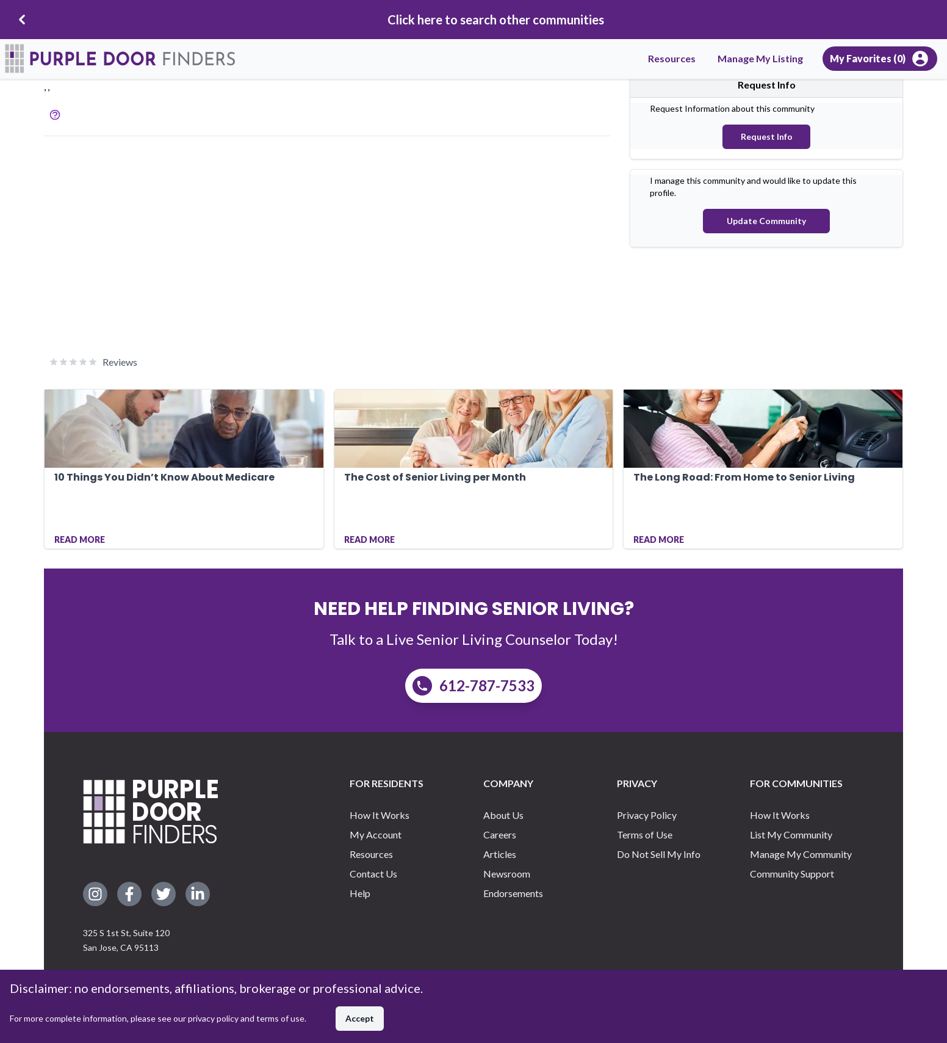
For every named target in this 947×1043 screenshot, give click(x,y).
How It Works (379, 815)
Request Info (767, 136)
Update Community (766, 221)
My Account (375, 834)
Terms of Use (644, 834)
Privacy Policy (647, 815)
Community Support (792, 873)
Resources (672, 58)
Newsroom (506, 873)
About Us (503, 815)
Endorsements (513, 893)
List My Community (791, 834)
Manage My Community (801, 854)
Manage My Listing (760, 58)
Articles (499, 854)
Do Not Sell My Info (658, 854)
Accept (359, 1018)
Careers (499, 834)
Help (360, 893)
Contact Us (373, 873)
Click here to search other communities (495, 19)
